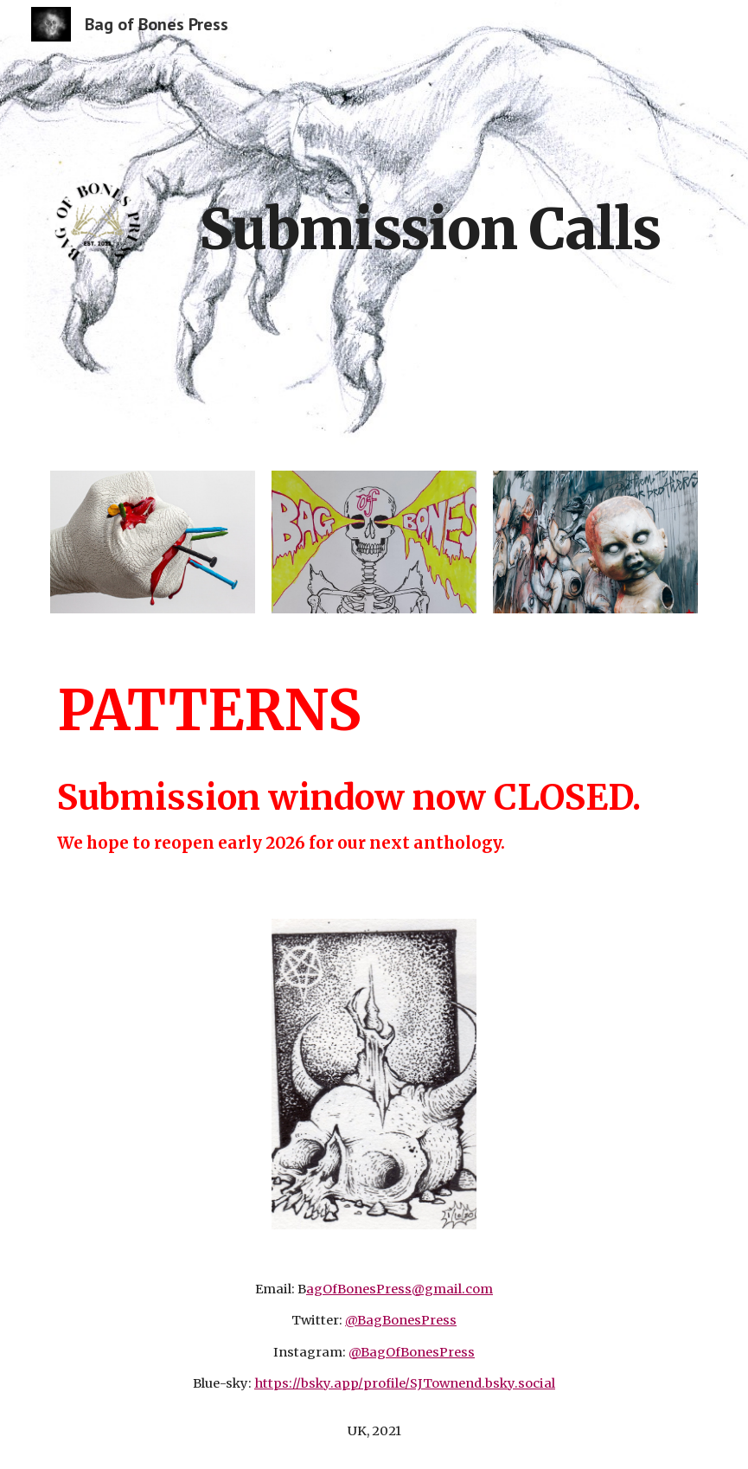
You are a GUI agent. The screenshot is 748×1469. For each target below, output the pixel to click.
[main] (430, 222)
